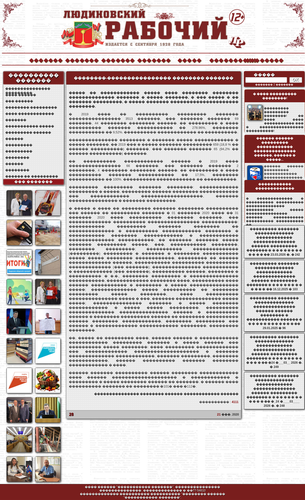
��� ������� (33, 182)
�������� (261, 60)
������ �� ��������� (31, 176)
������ (14, 139)
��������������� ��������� (27, 89)
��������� (18, 145)
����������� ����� (29, 126)
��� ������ (19, 101)
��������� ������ (28, 132)
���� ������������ (29, 114)
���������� (225, 60)
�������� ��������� (31, 107)
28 (71, 414)
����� (189, 60)
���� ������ (20, 95)
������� (45, 60)
